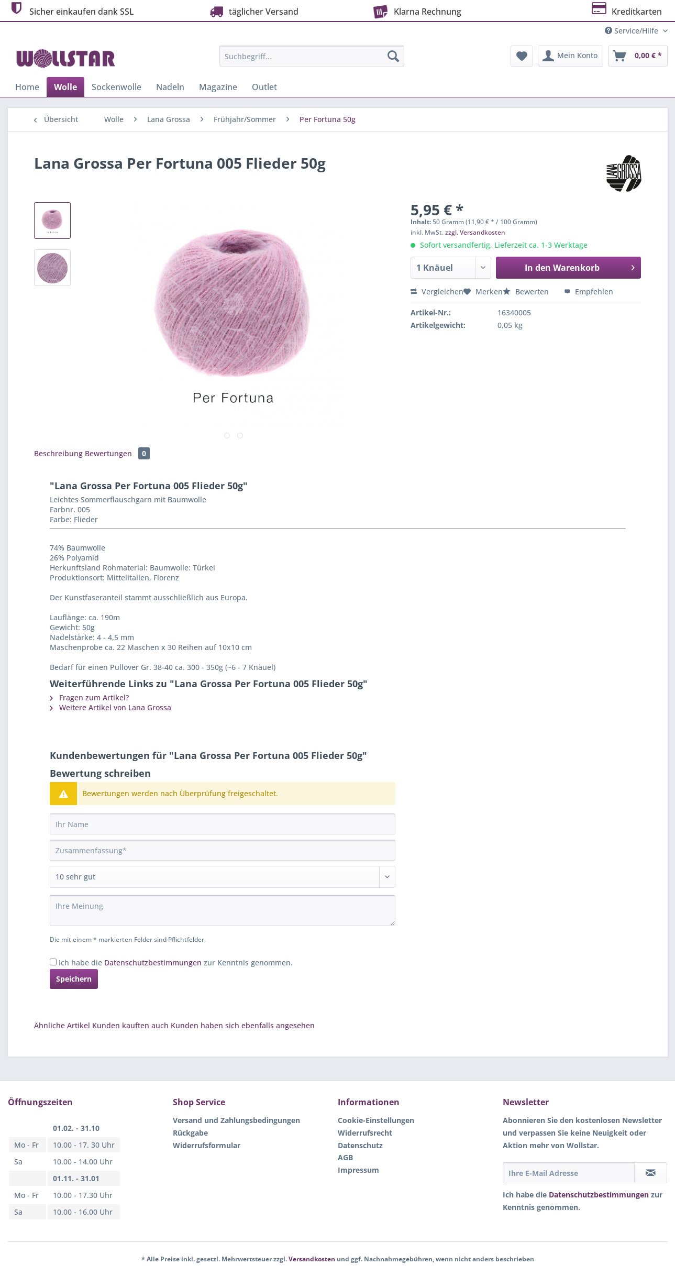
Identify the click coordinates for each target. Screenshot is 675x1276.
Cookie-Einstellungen (376, 1120)
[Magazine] (218, 87)
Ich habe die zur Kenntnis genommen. (176, 962)
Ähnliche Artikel (62, 1025)
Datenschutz (360, 1145)
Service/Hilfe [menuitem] (632, 31)
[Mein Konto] (570, 56)
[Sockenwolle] (116, 87)
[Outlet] (264, 87)
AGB (345, 1157)
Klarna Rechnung (415, 10)
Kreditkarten (626, 10)
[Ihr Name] (222, 823)
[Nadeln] (170, 87)
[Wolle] (65, 87)
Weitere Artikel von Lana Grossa (110, 707)
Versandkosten (312, 1259)
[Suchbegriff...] (311, 56)
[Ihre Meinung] (222, 910)
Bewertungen (117, 453)
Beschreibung (58, 453)
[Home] (27, 87)
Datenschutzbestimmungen (153, 962)
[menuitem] (311, 61)
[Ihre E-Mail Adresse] (569, 1172)
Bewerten (527, 291)
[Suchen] (393, 56)
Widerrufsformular (206, 1145)
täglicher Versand (252, 11)
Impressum (358, 1170)
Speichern (74, 979)
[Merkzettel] (522, 56)
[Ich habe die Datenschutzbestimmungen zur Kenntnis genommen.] (53, 962)
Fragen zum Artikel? (89, 697)
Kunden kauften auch (130, 1025)
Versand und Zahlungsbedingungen (236, 1120)
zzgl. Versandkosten (475, 232)
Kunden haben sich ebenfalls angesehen (243, 1025)
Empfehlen (588, 291)
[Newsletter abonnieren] (650, 1172)
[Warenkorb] (638, 56)
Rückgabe (190, 1133)
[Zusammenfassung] (222, 850)
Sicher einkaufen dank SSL (71, 10)
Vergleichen (437, 291)
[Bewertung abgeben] (222, 877)
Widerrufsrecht (365, 1133)
